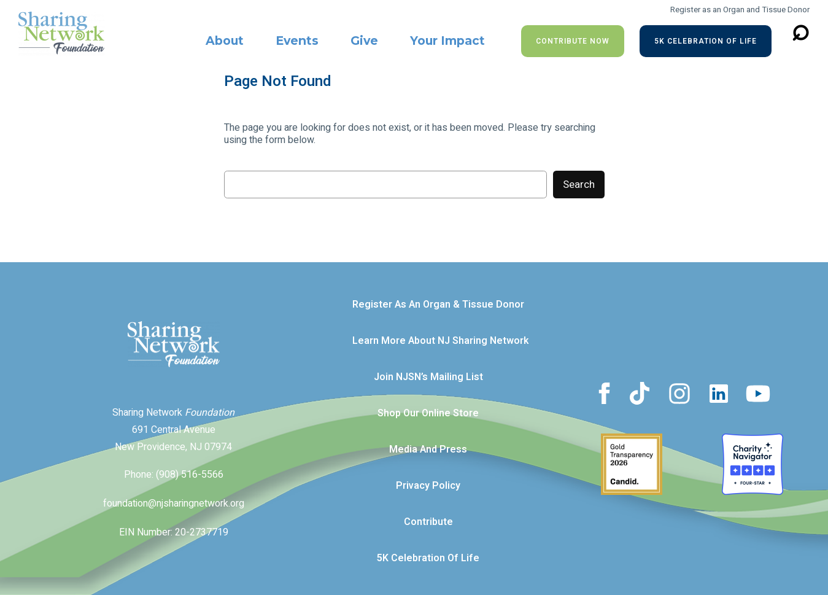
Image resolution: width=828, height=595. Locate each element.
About (225, 40)
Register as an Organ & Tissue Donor (438, 304)
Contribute (428, 522)
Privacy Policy (428, 485)
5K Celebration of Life (705, 41)
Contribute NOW (572, 41)
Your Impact (447, 40)
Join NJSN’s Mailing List (428, 377)
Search (579, 184)
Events (297, 40)
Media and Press (428, 449)
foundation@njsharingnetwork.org (173, 503)
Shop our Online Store (428, 413)
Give (364, 40)
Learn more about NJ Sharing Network (440, 340)
